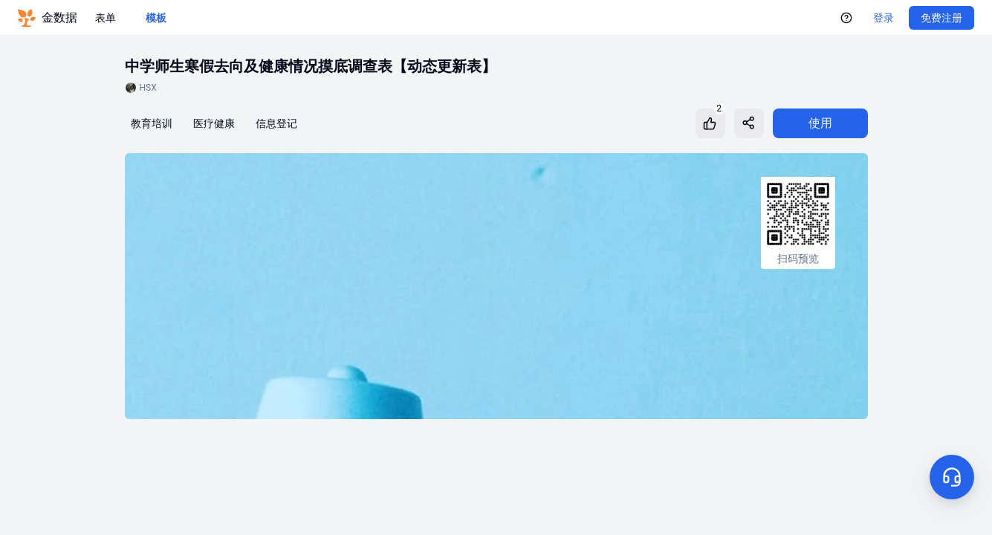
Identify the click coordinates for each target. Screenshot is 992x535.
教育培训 (151, 123)
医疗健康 (214, 123)
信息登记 (276, 123)
